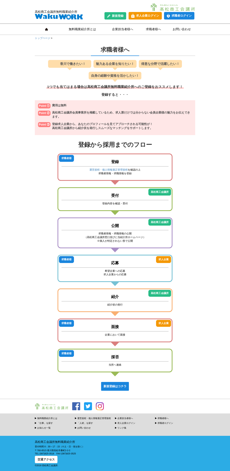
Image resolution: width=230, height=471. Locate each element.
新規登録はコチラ (114, 386)
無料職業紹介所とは (82, 29)
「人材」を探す (85, 423)
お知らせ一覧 (44, 428)
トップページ (42, 38)
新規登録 (115, 16)
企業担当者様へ (122, 29)
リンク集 (121, 428)
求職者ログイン (179, 16)
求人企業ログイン (145, 16)
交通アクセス (46, 459)
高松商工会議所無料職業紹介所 (59, 15)
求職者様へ (153, 29)
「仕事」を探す (45, 423)
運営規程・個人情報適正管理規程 (108, 169)
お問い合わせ (182, 29)
